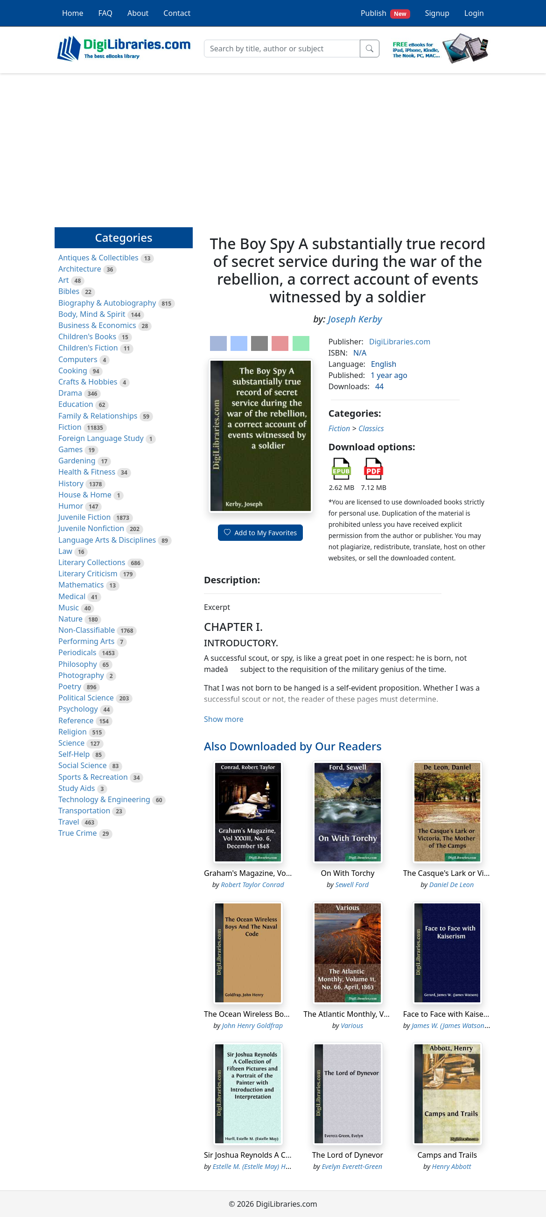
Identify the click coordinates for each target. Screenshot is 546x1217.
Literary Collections (91, 562)
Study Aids (76, 788)
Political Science (86, 697)
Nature (70, 619)
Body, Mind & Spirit (92, 314)
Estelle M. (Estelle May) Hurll (254, 1166)
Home (73, 13)
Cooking (72, 370)
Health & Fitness (86, 472)
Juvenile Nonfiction (91, 528)
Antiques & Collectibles (98, 257)
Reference (75, 720)
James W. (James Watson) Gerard (460, 1025)
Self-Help (74, 754)
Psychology (78, 709)
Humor (70, 506)
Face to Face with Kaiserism (451, 1014)
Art (63, 280)
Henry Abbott (451, 1166)
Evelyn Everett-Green (352, 1166)
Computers (78, 359)
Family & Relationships (97, 416)
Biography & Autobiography (107, 303)
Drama (70, 393)
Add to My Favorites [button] (260, 532)
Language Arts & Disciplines (107, 540)
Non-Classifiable (86, 630)
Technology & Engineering (104, 799)
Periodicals (77, 652)
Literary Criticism (88, 573)
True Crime (77, 833)
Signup (437, 13)
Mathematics (81, 585)
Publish (385, 13)
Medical (71, 596)
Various (352, 1025)
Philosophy (77, 664)
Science (71, 743)
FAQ (105, 13)
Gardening (77, 460)
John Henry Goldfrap (252, 1025)
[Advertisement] (273, 146)
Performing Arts (86, 641)
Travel (68, 822)
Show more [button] (224, 719)
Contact (176, 13)
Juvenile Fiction (84, 517)
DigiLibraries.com (399, 341)
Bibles (68, 291)
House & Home (85, 495)
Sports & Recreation (93, 777)
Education (75, 404)
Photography (81, 675)
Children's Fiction (88, 348)
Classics (371, 428)
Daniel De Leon (451, 884)
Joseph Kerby (355, 319)
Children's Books (87, 336)
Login (474, 13)
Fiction (70, 427)
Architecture (79, 269)
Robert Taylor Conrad (252, 884)
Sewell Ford (352, 884)
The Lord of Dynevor (348, 1155)
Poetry (69, 686)
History (71, 483)
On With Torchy (348, 873)
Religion (72, 732)
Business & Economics (97, 325)
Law (65, 551)
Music (68, 607)
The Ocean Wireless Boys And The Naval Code (284, 1014)
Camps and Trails (447, 1155)
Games (70, 449)
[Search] (282, 48)
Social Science (82, 765)
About (137, 13)
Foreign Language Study (101, 438)
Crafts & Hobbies (87, 382)
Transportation (84, 810)
